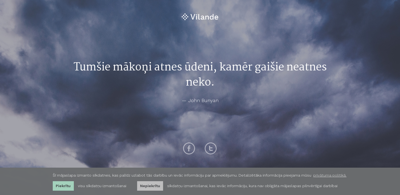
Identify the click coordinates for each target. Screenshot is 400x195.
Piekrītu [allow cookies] (63, 186)
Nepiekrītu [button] (150, 186)
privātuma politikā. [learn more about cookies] (329, 175)
